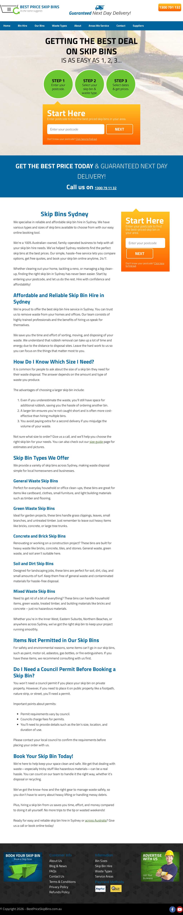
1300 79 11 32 (106, 186)
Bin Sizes (101, 860)
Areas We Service (113, 25)
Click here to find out (86, 138)
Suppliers (158, 25)
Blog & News (58, 865)
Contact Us (56, 876)
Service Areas (104, 876)
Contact (138, 25)
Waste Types (68, 25)
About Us (55, 860)
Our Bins (45, 25)
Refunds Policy (59, 891)
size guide (96, 441)
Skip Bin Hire (103, 865)
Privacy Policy (58, 886)
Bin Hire (25, 25)
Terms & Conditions (62, 881)
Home (8, 25)
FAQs (52, 870)
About (89, 25)
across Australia (96, 819)
